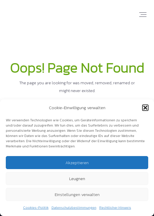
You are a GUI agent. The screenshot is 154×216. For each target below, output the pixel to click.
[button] (145, 108)
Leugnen (77, 178)
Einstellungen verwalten (77, 194)
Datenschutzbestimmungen (74, 207)
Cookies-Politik (36, 207)
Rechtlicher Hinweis (115, 207)
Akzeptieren (77, 162)
